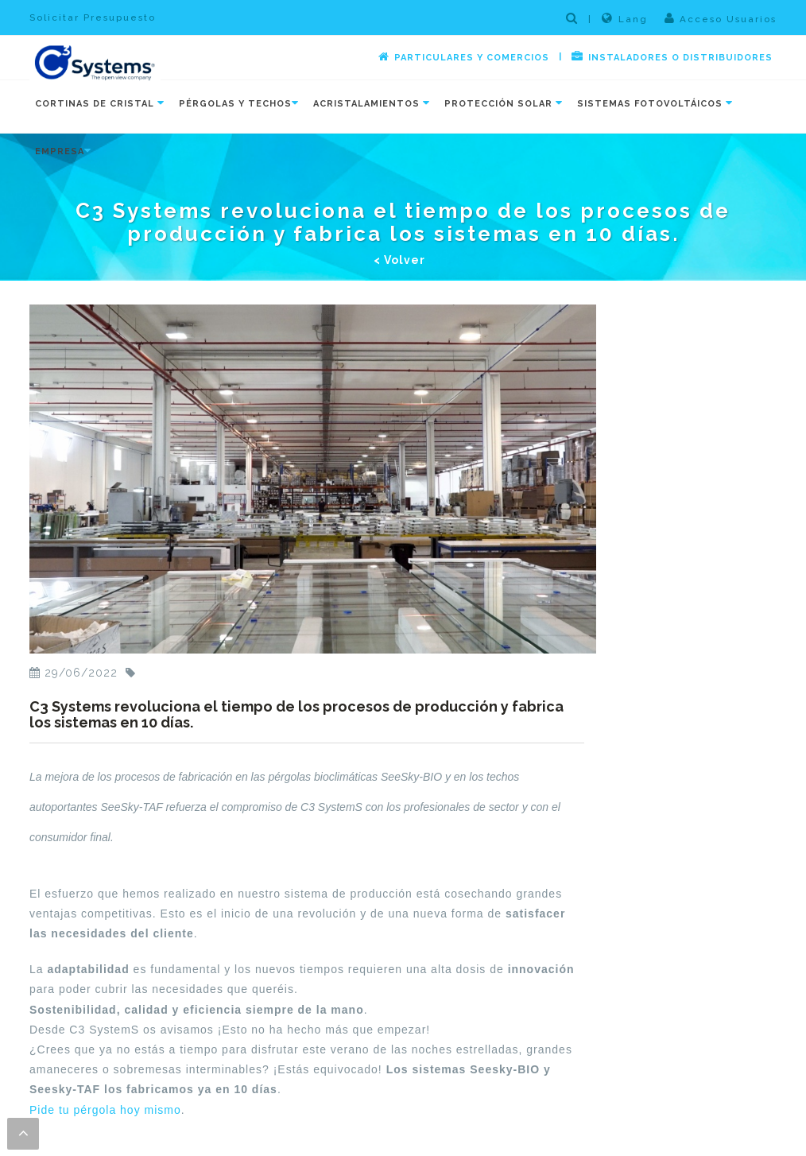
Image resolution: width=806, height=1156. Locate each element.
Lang (625, 18)
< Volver (399, 260)
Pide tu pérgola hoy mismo (105, 1110)
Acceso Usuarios (721, 18)
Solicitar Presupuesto (92, 17)
